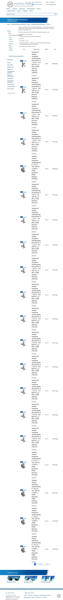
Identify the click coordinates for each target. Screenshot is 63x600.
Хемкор (28, 24)
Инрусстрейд (8, 596)
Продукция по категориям (10, 81)
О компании (25, 10)
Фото (22, 60)
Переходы (11, 43)
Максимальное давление (11, 72)
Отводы (10, 39)
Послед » (47, 564)
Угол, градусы (10, 88)
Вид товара (10, 64)
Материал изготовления (10, 75)
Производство (22, 8)
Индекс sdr (10, 69)
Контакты (39, 8)
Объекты (19, 10)
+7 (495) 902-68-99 (37, 2)
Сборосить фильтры (11, 93)
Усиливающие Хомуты (28, 581)
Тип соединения (11, 86)
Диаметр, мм (10, 67)
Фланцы (11, 47)
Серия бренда (10, 84)
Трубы (10, 37)
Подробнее (34, 75)
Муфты (10, 45)
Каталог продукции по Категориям (18, 24)
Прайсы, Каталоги (11, 10)
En (29, 2)
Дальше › (41, 564)
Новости (31, 10)
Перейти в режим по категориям (16, 56)
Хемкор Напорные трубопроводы (38, 24)
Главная (8, 8)
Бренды (9, 30)
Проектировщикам (31, 8)
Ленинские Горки (52, 4)
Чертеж (24, 60)
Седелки (11, 50)
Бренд (8, 62)
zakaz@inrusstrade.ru (38, 4)
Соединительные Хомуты (46, 581)
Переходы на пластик (11, 581)
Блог (42, 597)
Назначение (10, 78)
